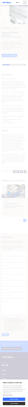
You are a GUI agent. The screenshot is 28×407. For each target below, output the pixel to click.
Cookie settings (14, 403)
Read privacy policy (7, 395)
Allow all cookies (14, 399)
